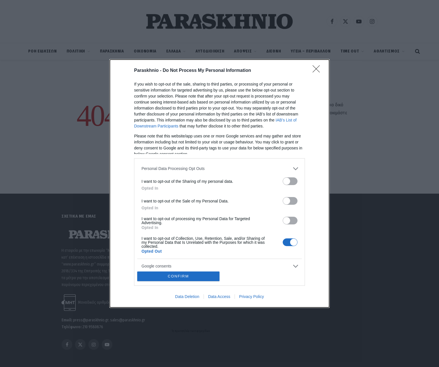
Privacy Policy (251, 296)
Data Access (219, 296)
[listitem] (219, 169)
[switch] (290, 181)
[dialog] (219, 183)
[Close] (318, 70)
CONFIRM (178, 276)
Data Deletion (187, 296)
